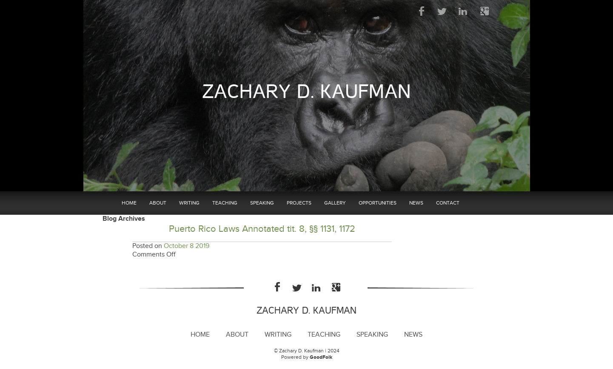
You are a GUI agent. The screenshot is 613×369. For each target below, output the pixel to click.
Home (129, 203)
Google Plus (484, 11)
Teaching (224, 203)
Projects (299, 203)
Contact (447, 203)
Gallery (335, 203)
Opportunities (377, 203)
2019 (202, 246)
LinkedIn (463, 11)
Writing (189, 203)
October (176, 246)
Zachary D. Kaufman (306, 91)
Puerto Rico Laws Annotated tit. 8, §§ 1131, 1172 (262, 228)
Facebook (422, 11)
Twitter (443, 11)
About (157, 203)
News (416, 203)
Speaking (262, 203)
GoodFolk (321, 357)
